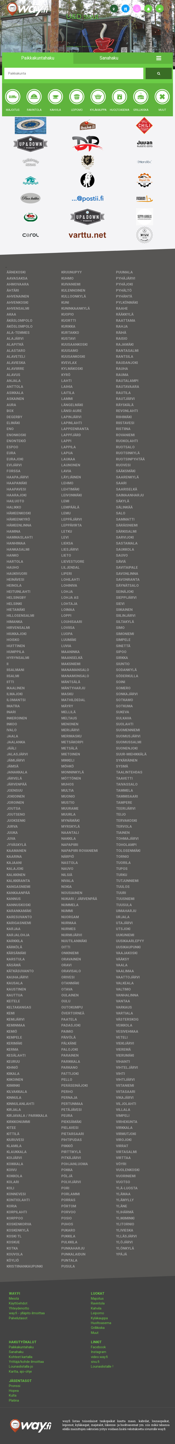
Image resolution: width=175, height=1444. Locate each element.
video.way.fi (99, 1357)
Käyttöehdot (18, 1303)
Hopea (14, 1391)
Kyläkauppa (99, 1318)
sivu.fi (95, 1362)
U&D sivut (82, 16)
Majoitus (97, 1298)
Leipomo (97, 1313)
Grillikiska (98, 1328)
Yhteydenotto (19, 1308)
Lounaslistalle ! (102, 1366)
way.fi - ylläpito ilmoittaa (27, 1313)
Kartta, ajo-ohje (20, 1371)
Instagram (98, 1352)
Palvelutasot (18, 1318)
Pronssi (14, 1386)
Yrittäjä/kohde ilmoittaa (26, 1362)
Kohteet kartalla (20, 1357)
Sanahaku (16, 1352)
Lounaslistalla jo (21, 1366)
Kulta (12, 1395)
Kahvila (96, 1308)
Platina (14, 1400)
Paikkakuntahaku (21, 1347)
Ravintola (98, 1303)
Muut (94, 1333)
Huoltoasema (101, 1323)
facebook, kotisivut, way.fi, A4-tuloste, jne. (83, 46)
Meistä (14, 1298)
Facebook (98, 1347)
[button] (159, 58)
